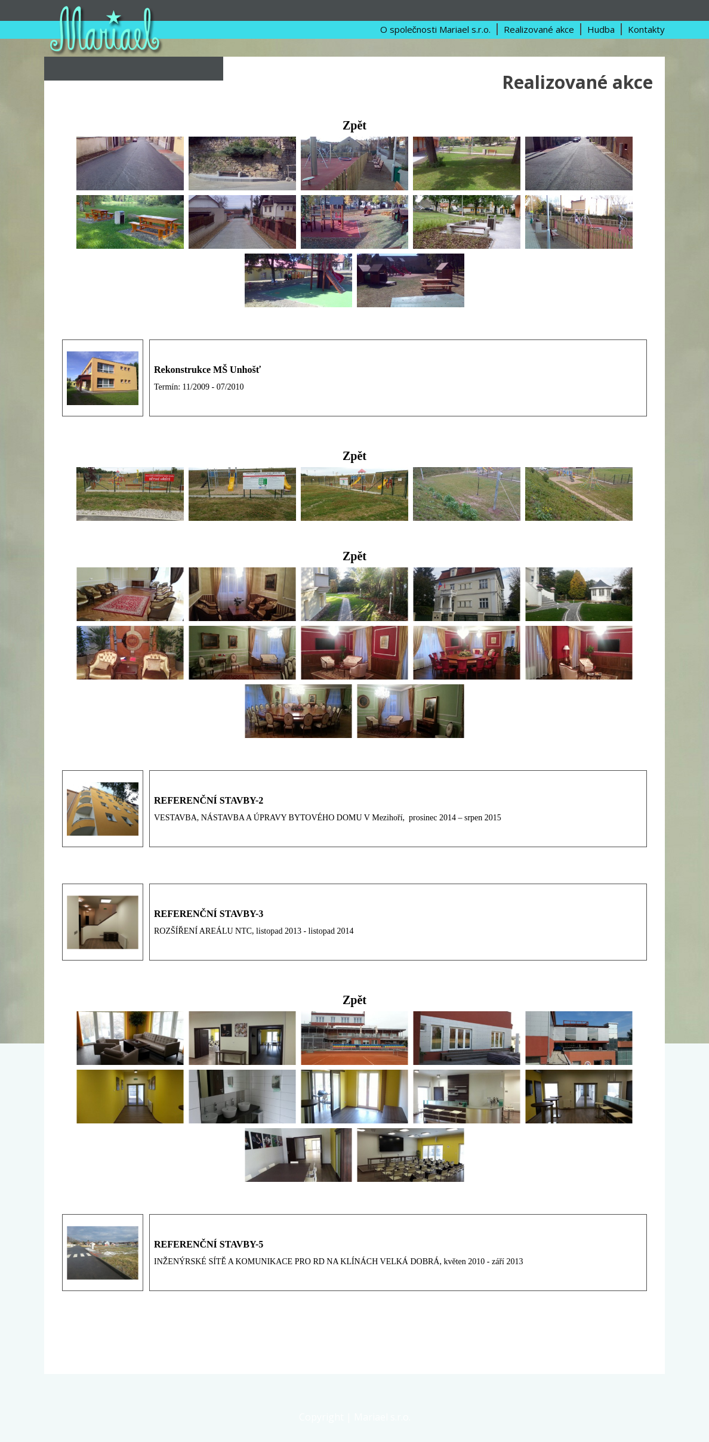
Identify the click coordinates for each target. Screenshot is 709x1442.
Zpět (354, 125)
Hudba (601, 29)
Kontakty (646, 29)
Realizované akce (539, 29)
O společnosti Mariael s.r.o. (435, 29)
